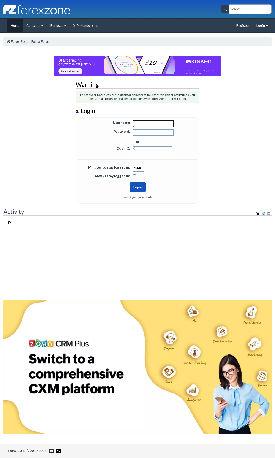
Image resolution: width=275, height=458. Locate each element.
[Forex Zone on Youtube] (51, 450)
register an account (131, 99)
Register (242, 25)
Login (262, 25)
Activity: (14, 211)
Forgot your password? (137, 197)
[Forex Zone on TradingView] (58, 450)
